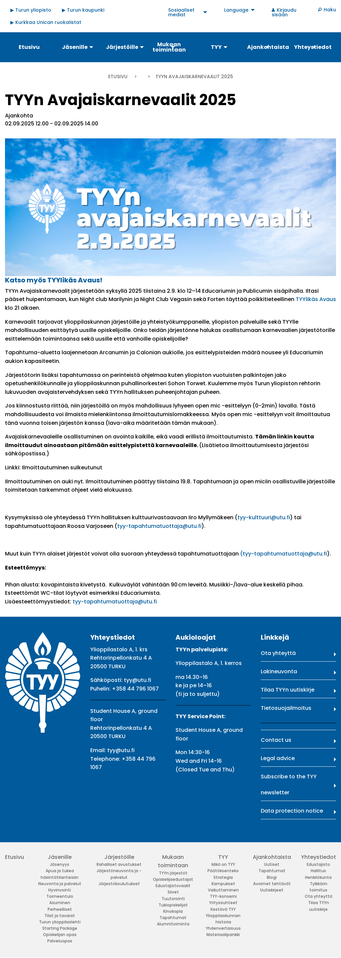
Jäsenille (60, 857)
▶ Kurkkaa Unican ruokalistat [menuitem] (45, 22)
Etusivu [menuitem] (29, 47)
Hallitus (318, 871)
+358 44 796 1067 (135, 689)
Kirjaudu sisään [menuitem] (284, 12)
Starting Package (59, 928)
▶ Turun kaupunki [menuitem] (83, 10)
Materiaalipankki (223, 934)
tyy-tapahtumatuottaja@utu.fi (159, 526)
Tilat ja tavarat (59, 915)
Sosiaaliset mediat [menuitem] (181, 12)
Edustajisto (318, 864)
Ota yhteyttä (278, 653)
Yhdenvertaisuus (223, 928)
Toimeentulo (59, 896)
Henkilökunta (318, 877)
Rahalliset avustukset (119, 864)
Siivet (173, 892)
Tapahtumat (173, 917)
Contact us (276, 740)
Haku (330, 9)
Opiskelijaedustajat (173, 879)
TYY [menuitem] (216, 47)
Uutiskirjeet (271, 890)
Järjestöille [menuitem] (122, 47)
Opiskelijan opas (60, 934)
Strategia (223, 877)
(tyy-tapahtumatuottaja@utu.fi (283, 554)
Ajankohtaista (272, 857)
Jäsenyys (59, 864)
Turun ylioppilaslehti (60, 922)
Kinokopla (173, 911)
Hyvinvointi (59, 890)
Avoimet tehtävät (272, 883)
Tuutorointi (173, 898)
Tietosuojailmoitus (286, 708)
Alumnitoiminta (173, 924)
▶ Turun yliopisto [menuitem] (30, 10)
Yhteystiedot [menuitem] (313, 47)
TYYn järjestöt (173, 873)
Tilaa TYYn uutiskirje (287, 690)
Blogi (272, 877)
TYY (223, 857)
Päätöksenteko (223, 871)
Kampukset (223, 883)
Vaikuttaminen (223, 890)
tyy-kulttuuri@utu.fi (263, 517)
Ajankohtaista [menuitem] (267, 47)
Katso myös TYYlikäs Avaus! (53, 280)
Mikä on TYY (223, 864)
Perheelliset (60, 909)
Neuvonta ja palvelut (59, 883)
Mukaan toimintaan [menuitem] (169, 47)
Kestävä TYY (223, 909)
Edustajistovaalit (173, 885)
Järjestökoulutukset (119, 883)
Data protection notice (292, 811)
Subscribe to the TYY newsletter (289, 784)
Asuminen (59, 902)
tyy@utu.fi (137, 680)
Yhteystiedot (318, 857)
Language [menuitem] (236, 10)
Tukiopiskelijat (173, 905)
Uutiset (271, 864)
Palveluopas (59, 941)
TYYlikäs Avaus (316, 299)
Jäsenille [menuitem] (75, 47)
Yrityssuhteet (223, 902)
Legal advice (278, 758)
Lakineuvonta (279, 671)
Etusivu (118, 76)
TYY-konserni (223, 896)
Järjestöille (119, 857)
